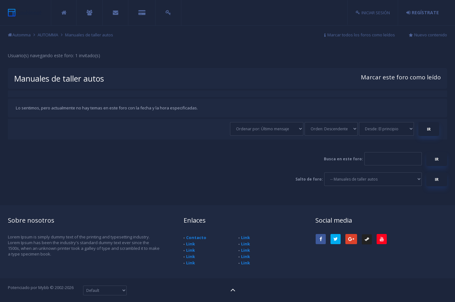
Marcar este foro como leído (401, 77)
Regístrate (425, 12)
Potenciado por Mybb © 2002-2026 (41, 287)
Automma (21, 35)
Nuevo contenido (430, 35)
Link (190, 244)
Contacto (196, 237)
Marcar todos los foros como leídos (361, 35)
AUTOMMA (48, 35)
